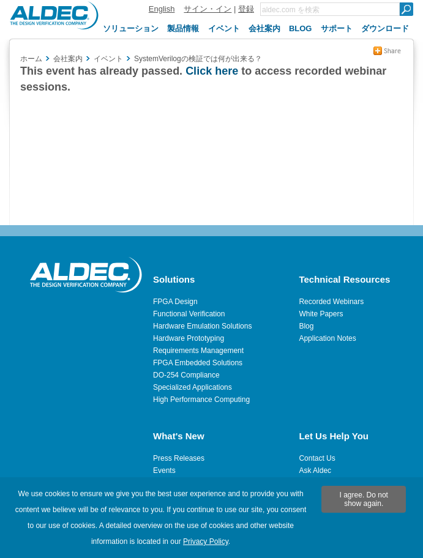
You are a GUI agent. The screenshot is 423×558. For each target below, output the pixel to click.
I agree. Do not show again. (364, 499)
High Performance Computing (201, 399)
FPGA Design (175, 301)
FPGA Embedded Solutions (197, 363)
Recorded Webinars (331, 301)
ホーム (31, 58)
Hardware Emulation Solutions (202, 326)
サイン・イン (207, 8)
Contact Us (317, 458)
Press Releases (178, 458)
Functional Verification (189, 314)
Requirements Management (198, 350)
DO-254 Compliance (186, 375)
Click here (211, 71)
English (162, 8)
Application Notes (327, 338)
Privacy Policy (205, 541)
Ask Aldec (315, 470)
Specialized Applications (192, 387)
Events (164, 470)
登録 (246, 8)
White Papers (321, 314)
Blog (306, 326)
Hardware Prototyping (188, 338)
